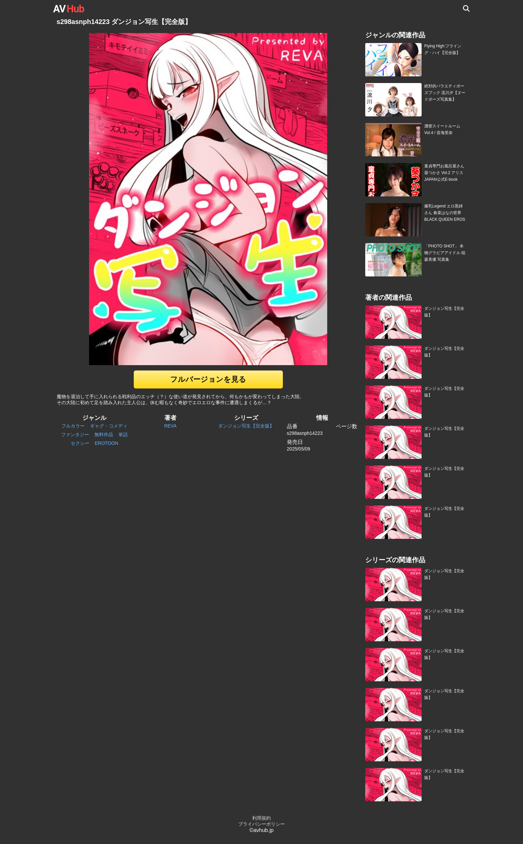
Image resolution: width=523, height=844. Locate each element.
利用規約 (261, 818)
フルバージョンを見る (208, 379)
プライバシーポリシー (261, 824)
